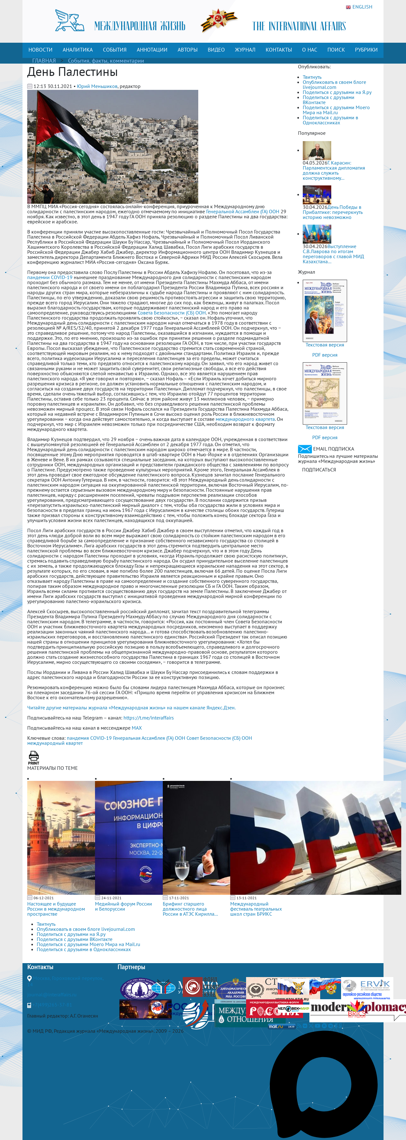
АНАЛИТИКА (78, 49)
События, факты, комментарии (106, 60)
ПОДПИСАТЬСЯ (319, 469)
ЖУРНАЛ (245, 49)
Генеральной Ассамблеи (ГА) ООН (242, 211)
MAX (137, 728)
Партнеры (131, 967)
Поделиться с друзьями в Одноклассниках (330, 120)
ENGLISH (359, 7)
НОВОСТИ (41, 49)
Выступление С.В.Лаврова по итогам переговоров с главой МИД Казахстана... (333, 254)
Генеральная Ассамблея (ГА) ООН (149, 738)
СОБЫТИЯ (115, 49)
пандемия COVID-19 (89, 738)
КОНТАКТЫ (279, 49)
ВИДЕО (216, 49)
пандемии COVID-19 (50, 277)
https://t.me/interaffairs (149, 717)
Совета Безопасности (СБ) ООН (172, 312)
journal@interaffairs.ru (52, 994)
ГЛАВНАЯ (44, 60)
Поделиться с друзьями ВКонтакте (328, 99)
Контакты (40, 967)
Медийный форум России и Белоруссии (123, 906)
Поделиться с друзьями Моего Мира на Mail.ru (336, 109)
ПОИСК (336, 49)
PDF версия (325, 355)
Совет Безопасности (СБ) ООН (219, 738)
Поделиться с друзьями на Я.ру (337, 92)
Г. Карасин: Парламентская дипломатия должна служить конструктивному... (334, 170)
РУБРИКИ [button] (366, 49)
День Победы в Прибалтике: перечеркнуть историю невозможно (332, 212)
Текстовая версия (325, 344)
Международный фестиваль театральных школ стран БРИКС (256, 908)
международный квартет (55, 743)
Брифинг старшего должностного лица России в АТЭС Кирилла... (190, 908)
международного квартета (245, 419)
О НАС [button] (309, 49)
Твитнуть (312, 77)
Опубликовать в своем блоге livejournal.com (334, 84)
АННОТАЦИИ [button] (152, 49)
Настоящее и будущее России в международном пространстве (56, 908)
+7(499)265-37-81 (52, 1004)
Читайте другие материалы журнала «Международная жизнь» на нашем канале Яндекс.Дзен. (131, 707)
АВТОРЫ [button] (188, 49)
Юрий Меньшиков (97, 86)
